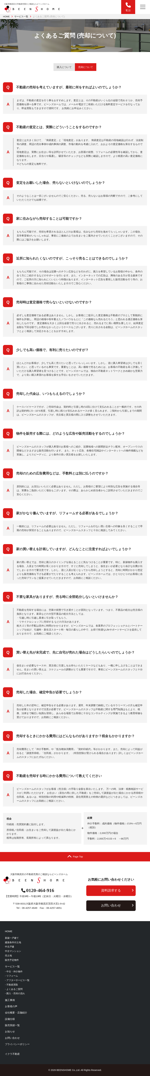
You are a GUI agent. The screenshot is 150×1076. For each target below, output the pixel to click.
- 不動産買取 (11, 984)
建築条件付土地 (13, 942)
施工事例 (10, 1000)
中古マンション (13, 951)
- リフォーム (11, 975)
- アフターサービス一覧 (17, 980)
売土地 (8, 955)
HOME (6, 16)
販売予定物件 (12, 960)
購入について (64, 67)
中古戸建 (9, 946)
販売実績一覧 (12, 1025)
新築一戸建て (12, 938)
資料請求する (117, 890)
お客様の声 (11, 1006)
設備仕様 (10, 1019)
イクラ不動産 (12, 1053)
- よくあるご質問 (14, 989)
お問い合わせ (117, 905)
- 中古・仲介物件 (14, 971)
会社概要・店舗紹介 (16, 1012)
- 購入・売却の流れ (15, 993)
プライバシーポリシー (17, 1044)
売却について (85, 67)
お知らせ (10, 1031)
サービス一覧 (21, 16)
